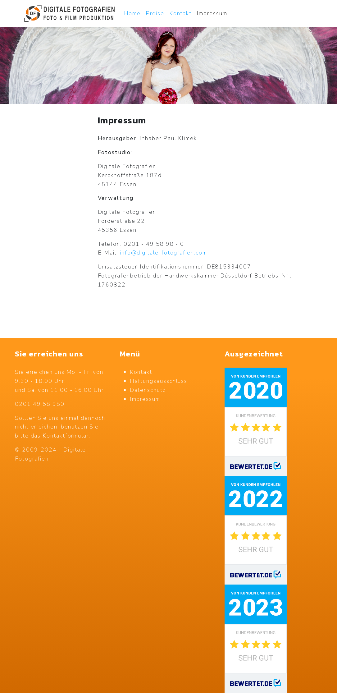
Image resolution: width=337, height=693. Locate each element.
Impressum (212, 13)
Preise (155, 13)
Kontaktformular (66, 435)
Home (132, 13)
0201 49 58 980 (40, 404)
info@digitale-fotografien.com (163, 252)
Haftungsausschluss (159, 381)
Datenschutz (148, 390)
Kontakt (180, 13)
